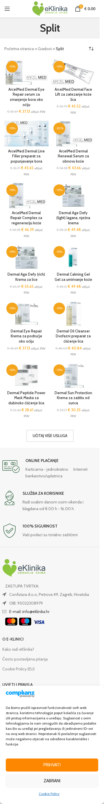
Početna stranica (19, 48)
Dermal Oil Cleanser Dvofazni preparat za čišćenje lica (73, 336)
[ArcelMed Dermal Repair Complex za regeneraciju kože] (26, 195)
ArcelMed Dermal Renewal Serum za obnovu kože (73, 156)
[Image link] (24, 567)
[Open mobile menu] (7, 8)
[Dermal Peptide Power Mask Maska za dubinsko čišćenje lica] (26, 375)
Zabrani (52, 780)
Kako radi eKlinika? (18, 649)
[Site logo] (50, 8)
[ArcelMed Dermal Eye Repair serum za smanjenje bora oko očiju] (26, 72)
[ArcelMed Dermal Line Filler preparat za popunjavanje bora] (26, 133)
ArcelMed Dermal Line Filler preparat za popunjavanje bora (26, 156)
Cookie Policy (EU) (18, 669)
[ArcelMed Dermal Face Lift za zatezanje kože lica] (73, 72)
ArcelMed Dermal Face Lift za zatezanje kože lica (73, 94)
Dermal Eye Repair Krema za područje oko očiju (26, 336)
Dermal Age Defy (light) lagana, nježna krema (73, 218)
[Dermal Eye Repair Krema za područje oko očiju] (26, 313)
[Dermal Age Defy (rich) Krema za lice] (26, 257)
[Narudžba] (91, 48)
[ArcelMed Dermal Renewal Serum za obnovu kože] (73, 133)
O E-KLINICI (13, 639)
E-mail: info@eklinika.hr (29, 611)
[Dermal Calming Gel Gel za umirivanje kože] (73, 257)
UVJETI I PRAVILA (17, 684)
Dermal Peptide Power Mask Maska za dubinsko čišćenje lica (26, 398)
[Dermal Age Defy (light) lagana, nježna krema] (73, 195)
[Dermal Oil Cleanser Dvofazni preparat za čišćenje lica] (73, 313)
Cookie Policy (49, 794)
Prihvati (52, 764)
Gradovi (45, 48)
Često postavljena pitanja (25, 659)
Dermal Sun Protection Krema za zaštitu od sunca (73, 398)
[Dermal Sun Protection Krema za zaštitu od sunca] (73, 375)
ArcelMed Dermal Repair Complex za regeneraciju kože (26, 218)
